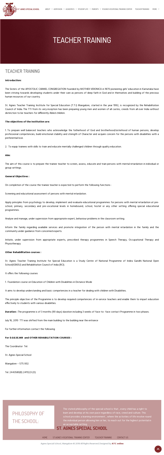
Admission (58, 9)
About (47, 9)
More (154, 9)
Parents (95, 9)
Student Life (83, 9)
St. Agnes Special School (28, 9)
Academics (70, 9)
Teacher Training (142, 9)
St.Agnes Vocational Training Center (117, 9)
